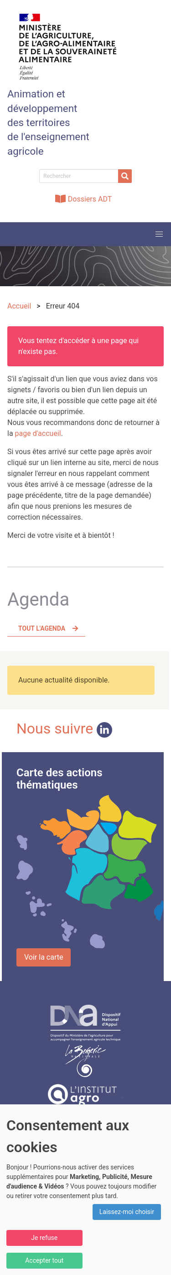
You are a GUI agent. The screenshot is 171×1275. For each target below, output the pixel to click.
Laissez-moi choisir (126, 1211)
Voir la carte (43, 957)
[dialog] (85, 1189)
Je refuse (44, 1237)
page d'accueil (38, 433)
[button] (159, 234)
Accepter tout (44, 1260)
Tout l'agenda (41, 628)
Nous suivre (64, 728)
